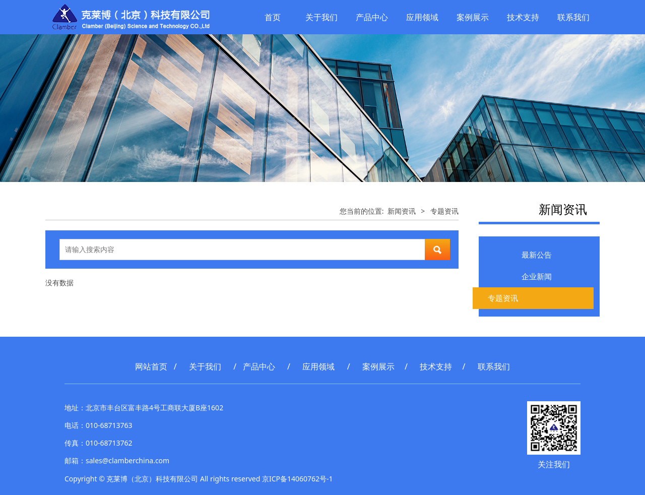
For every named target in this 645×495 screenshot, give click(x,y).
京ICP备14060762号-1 (297, 478)
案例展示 (473, 17)
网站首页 (151, 366)
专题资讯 (503, 298)
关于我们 (321, 17)
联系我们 (573, 17)
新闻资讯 (402, 211)
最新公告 (537, 255)
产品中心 (372, 17)
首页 (273, 17)
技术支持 (523, 17)
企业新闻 (537, 276)
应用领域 (422, 17)
